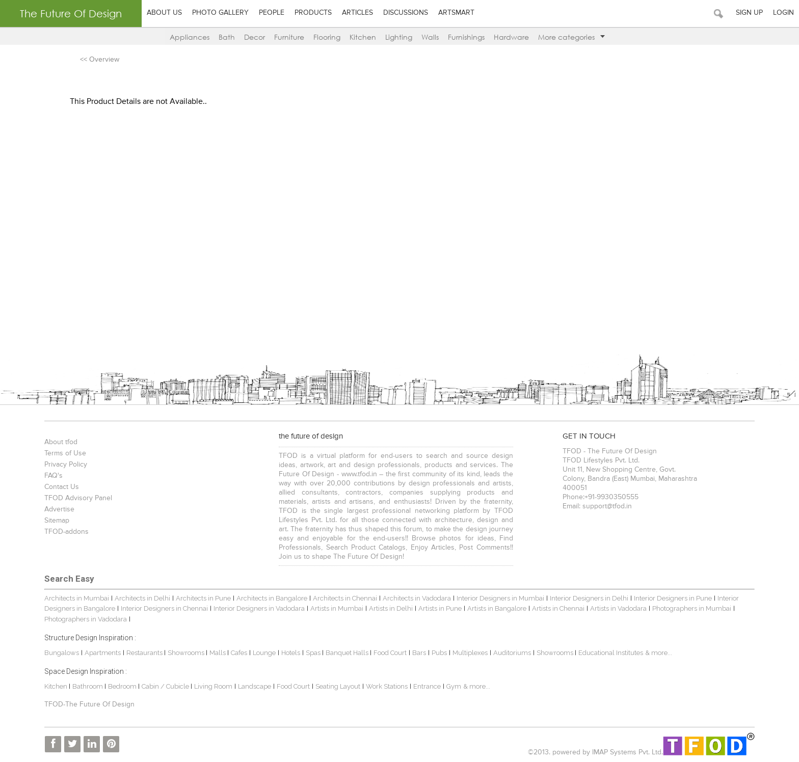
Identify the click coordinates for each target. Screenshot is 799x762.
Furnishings (466, 37)
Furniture (289, 37)
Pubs (439, 653)
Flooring (326, 37)
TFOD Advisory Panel (78, 498)
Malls (218, 653)
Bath (227, 37)
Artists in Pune (440, 608)
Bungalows (61, 653)
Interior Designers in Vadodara (259, 608)
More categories (571, 37)
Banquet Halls (348, 653)
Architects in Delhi (142, 598)
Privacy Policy (65, 464)
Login (783, 12)
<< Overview (99, 59)
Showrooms (187, 653)
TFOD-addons (66, 531)
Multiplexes (470, 653)
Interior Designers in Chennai (164, 608)
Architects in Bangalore (271, 598)
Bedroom (123, 686)
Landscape (254, 686)
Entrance (427, 686)
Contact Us (61, 487)
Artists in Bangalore (496, 608)
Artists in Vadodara (618, 608)
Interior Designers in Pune (673, 598)
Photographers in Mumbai (691, 608)
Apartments (103, 653)
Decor (254, 37)
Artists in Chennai (558, 608)
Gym (453, 686)
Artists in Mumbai (336, 608)
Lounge (264, 653)
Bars (419, 653)
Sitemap (56, 520)
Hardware (511, 37)
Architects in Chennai (345, 598)
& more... (658, 653)
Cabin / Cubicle (166, 686)
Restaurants (145, 653)
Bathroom (88, 686)
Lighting (398, 37)
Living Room (213, 686)
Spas (314, 653)
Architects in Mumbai (76, 598)
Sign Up (749, 12)
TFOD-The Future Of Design (89, 704)
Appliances (189, 37)
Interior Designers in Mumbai (500, 598)
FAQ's (53, 475)
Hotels (290, 653)
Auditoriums (512, 653)
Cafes (239, 653)
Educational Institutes (610, 653)
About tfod (60, 442)
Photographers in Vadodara (85, 619)
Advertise (59, 509)
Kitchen (363, 37)
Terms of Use (65, 453)
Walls (430, 37)
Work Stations (387, 686)
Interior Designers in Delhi (589, 598)
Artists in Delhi (391, 608)
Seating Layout (337, 686)
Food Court (390, 653)
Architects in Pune (203, 598)
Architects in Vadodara (417, 598)
